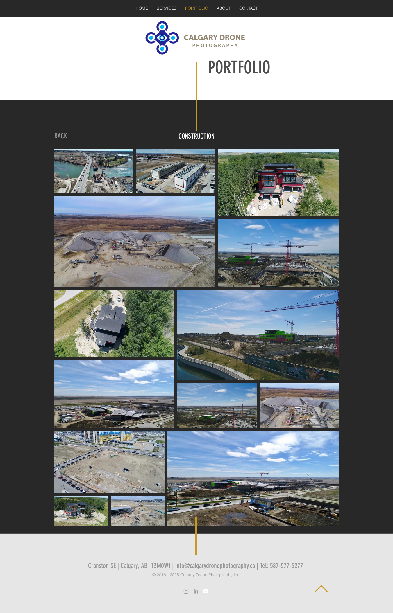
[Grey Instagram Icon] (186, 591)
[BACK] (60, 136)
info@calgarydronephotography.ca (215, 566)
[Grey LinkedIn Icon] (196, 591)
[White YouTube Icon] (206, 591)
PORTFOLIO (239, 67)
